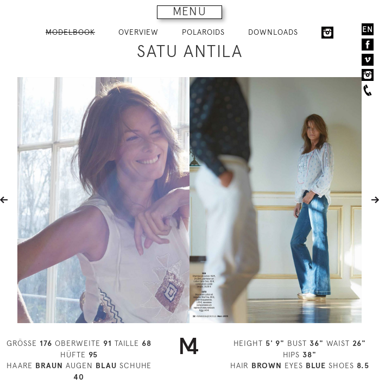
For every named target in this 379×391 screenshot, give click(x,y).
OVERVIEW (138, 32)
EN (367, 29)
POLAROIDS (203, 32)
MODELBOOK (70, 32)
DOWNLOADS (273, 32)
